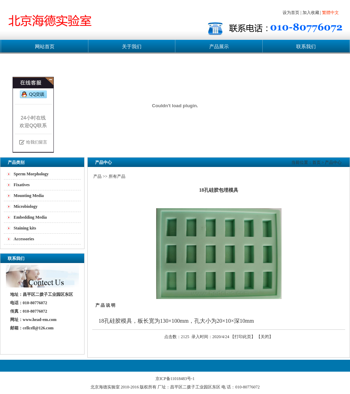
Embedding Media (30, 217)
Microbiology (25, 206)
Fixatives (22, 184)
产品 (97, 176)
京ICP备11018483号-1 (175, 378)
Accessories (24, 238)
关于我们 (131, 46)
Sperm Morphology (31, 174)
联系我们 (306, 46)
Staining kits (25, 228)
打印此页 (242, 336)
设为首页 (291, 12)
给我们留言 (36, 142)
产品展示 (219, 46)
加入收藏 (310, 12)
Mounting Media (29, 195)
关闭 (265, 336)
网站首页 (44, 46)
